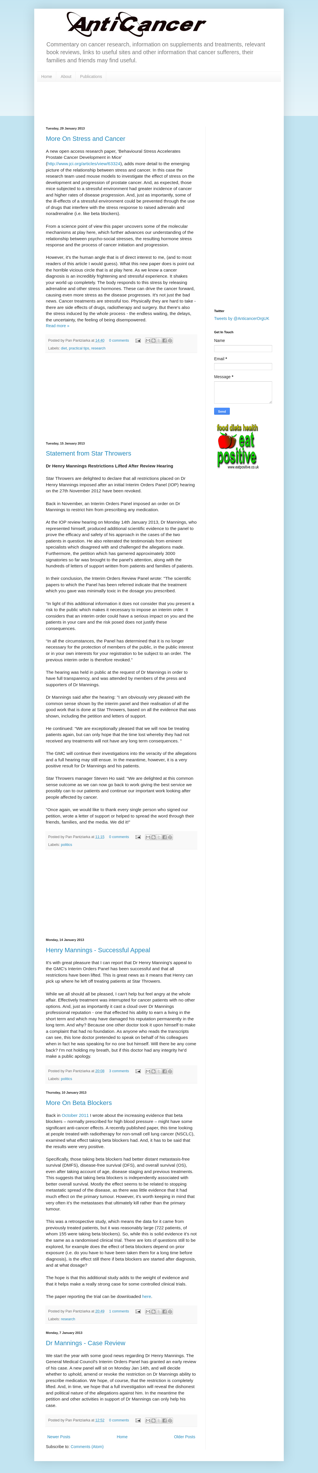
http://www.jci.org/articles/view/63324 (83, 163)
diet (64, 348)
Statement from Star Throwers (88, 453)
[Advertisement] (121, 397)
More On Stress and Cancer (85, 138)
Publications (91, 76)
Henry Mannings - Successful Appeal (98, 950)
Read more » (57, 325)
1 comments (119, 1311)
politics (66, 845)
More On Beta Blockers (79, 1102)
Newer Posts (58, 1436)
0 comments (119, 340)
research (98, 348)
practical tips (79, 348)
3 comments (119, 1071)
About (66, 76)
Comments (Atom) (87, 1446)
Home (46, 76)
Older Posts (184, 1436)
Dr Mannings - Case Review (85, 1343)
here (146, 1296)
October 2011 (75, 1115)
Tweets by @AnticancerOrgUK (241, 318)
